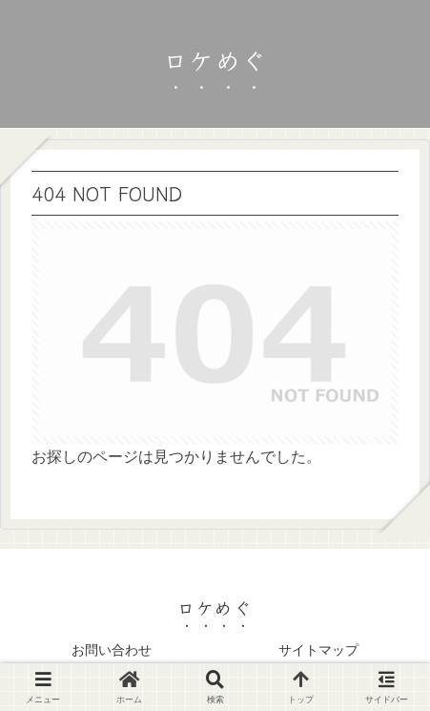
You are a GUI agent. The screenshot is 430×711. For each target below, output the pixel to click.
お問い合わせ (112, 650)
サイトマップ (318, 650)
